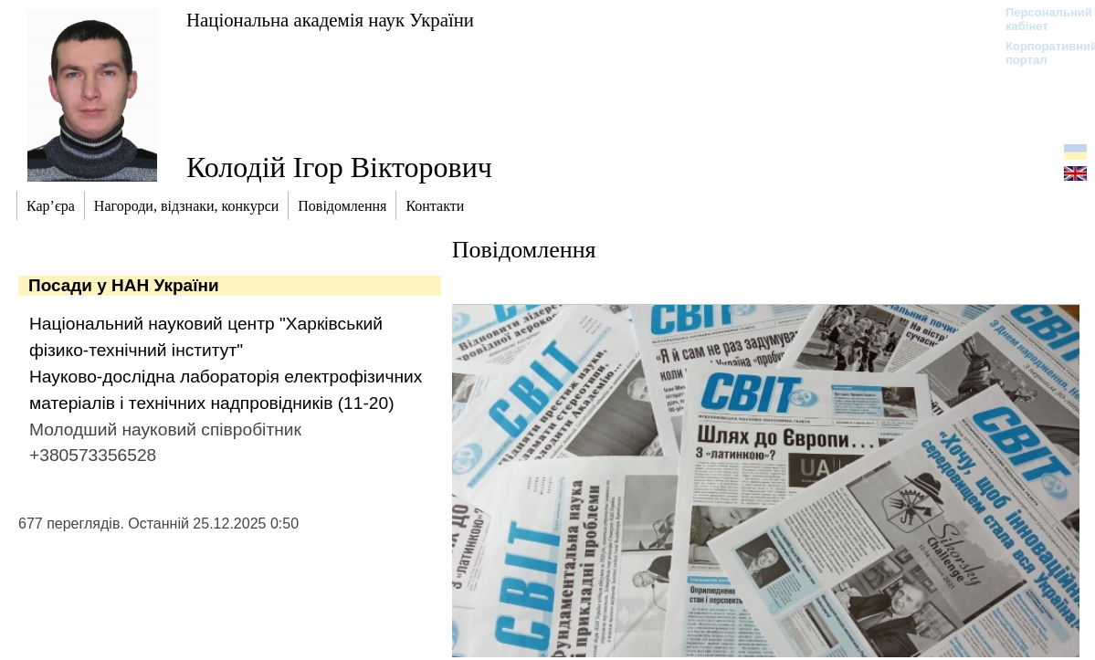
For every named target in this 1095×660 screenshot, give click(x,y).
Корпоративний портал (1040, 53)
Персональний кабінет (1040, 19)
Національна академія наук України (330, 19)
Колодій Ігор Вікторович (339, 167)
